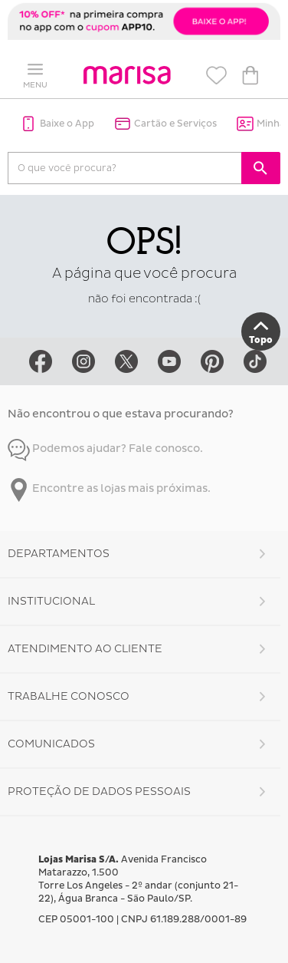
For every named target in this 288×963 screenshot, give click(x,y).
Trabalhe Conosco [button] (68, 696)
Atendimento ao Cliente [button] (85, 648)
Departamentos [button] (59, 553)
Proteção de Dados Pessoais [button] (99, 791)
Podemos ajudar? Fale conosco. (105, 448)
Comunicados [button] (51, 743)
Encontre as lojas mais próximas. (109, 488)
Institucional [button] (51, 601)
